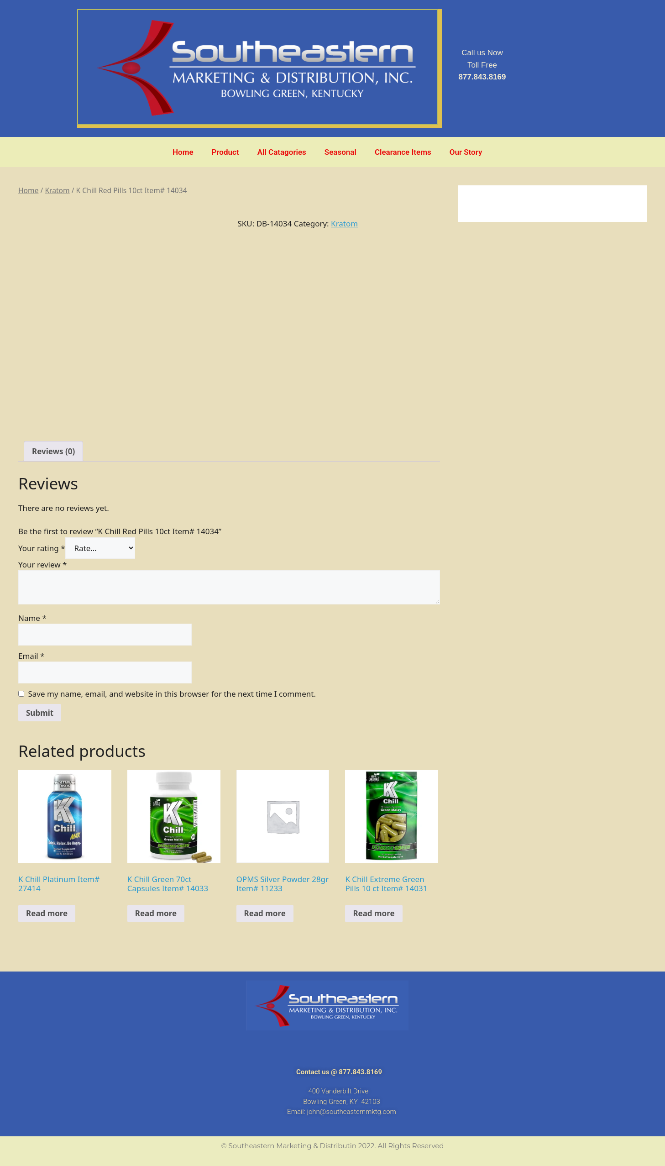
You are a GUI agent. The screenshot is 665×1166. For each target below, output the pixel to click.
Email (31, 656)
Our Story (466, 152)
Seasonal (340, 152)
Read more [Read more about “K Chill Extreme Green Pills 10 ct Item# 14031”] (373, 913)
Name (32, 618)
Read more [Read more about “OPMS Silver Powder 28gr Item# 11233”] (265, 913)
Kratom (57, 190)
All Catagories (281, 152)
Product (225, 152)
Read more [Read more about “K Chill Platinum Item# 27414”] (47, 913)
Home (183, 152)
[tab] (53, 451)
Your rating (41, 548)
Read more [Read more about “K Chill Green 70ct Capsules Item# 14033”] (156, 913)
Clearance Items (403, 152)
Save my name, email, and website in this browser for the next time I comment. (172, 693)
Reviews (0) (53, 451)
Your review (42, 564)
